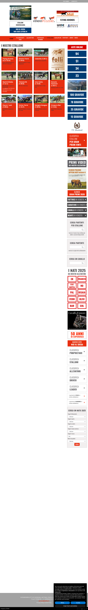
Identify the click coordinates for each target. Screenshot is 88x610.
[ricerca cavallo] (75, 229)
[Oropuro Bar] (57, 106)
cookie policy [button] (58, 592)
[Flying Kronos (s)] (8, 59)
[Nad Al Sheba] (8, 82)
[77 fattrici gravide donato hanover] (77, 102)
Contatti (74, 1)
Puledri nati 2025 (20, 38)
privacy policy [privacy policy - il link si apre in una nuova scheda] (68, 587)
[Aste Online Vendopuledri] (77, 47)
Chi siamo (66, 1)
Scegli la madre (71, 424)
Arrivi (71, 38)
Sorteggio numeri (40, 38)
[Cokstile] (41, 59)
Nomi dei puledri (71, 439)
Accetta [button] (78, 602)
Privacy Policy (40, 602)
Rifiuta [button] (62, 602)
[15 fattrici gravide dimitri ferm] (77, 116)
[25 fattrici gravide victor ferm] (77, 109)
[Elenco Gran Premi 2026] (77, 193)
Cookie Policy (48, 602)
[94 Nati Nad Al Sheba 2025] (77, 53)
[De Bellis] (77, 335)
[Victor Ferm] (25, 106)
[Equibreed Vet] (77, 153)
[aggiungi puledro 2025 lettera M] (77, 178)
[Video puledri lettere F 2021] (77, 163)
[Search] (82, 229)
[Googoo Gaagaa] (41, 106)
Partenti (65, 38)
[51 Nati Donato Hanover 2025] (77, 61)
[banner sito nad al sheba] (77, 343)
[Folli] (57, 59)
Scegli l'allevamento (72, 414)
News (76, 38)
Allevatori (30, 38)
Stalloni (50, 38)
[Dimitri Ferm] (25, 59)
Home (11, 38)
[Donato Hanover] (57, 82)
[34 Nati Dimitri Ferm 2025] (77, 68)
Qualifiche (57, 38)
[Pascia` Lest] (8, 106)
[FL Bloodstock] (77, 126)
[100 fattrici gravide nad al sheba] (77, 94)
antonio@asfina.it (44, 601)
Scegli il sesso (71, 434)
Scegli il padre (71, 419)
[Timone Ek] (25, 82)
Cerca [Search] (77, 444)
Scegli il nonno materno (73, 429)
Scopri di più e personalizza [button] (70, 606)
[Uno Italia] (41, 82)
